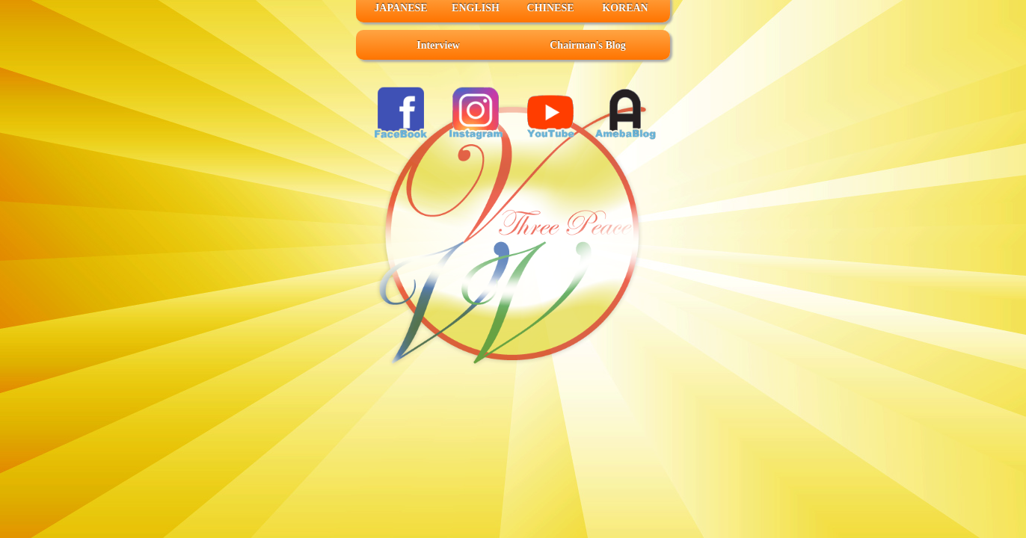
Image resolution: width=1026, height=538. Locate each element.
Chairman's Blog (588, 45)
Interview (438, 45)
